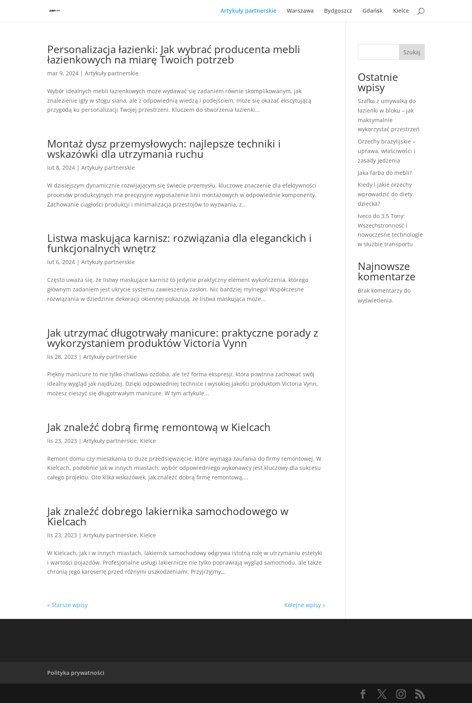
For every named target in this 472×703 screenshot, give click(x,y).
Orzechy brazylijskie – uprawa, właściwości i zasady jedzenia (386, 151)
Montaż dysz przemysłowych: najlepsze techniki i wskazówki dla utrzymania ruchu (164, 148)
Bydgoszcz (338, 11)
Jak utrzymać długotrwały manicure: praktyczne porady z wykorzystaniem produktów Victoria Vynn (182, 338)
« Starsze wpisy (67, 605)
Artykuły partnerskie (248, 11)
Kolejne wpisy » (304, 605)
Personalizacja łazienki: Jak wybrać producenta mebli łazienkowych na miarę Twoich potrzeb (173, 54)
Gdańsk (373, 11)
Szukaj (411, 52)
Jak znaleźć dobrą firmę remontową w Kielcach (159, 427)
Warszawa (300, 11)
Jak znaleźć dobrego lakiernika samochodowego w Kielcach (167, 516)
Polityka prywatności (75, 672)
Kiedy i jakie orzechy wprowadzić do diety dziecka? (385, 194)
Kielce (401, 11)
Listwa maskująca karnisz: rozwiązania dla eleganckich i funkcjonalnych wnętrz (179, 243)
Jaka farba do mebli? (385, 172)
